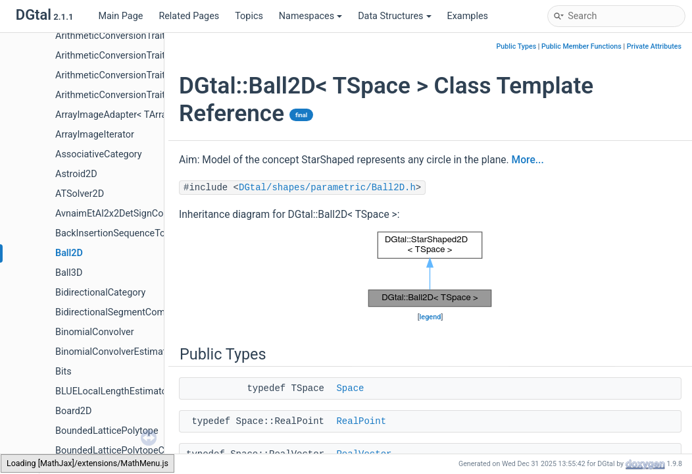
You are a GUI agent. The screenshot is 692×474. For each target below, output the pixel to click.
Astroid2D (76, 174)
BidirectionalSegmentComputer (121, 312)
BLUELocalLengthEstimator (112, 391)
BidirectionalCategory (100, 292)
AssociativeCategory (98, 154)
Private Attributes (654, 46)
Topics (249, 16)
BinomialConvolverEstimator (114, 351)
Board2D (73, 411)
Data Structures (394, 16)
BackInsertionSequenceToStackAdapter (138, 233)
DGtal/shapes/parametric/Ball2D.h (327, 187)
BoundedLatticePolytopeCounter (123, 450)
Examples (467, 16)
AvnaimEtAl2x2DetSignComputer (124, 213)
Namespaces (310, 16)
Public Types (517, 46)
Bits (63, 371)
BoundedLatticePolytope (107, 430)
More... (528, 160)
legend (430, 317)
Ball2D (69, 253)
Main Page (120, 16)
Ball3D (68, 272)
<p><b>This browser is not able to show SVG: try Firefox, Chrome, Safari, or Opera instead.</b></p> (430, 269)
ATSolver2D (79, 193)
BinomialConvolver (94, 332)
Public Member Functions (581, 46)
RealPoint (361, 421)
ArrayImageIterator (94, 134)
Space (350, 388)
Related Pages (189, 16)
